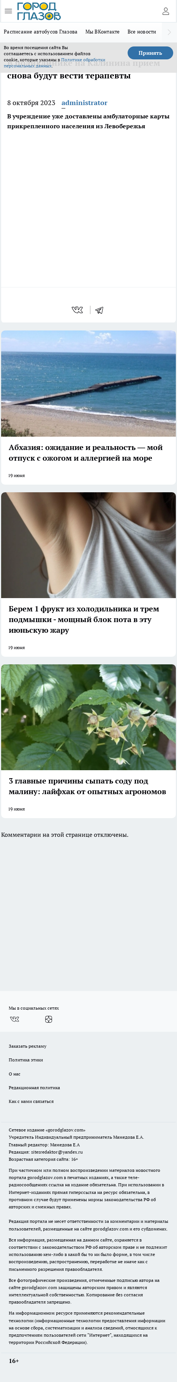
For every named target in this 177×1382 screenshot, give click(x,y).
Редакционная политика (34, 1087)
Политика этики (26, 1060)
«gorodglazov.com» (65, 1130)
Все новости (142, 31)
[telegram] (101, 310)
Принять (150, 52)
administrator (84, 102)
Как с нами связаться (31, 1101)
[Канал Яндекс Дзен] (48, 1019)
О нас (15, 1074)
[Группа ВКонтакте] (14, 1019)
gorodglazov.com (45, 1177)
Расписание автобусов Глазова (41, 31)
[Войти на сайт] (165, 11)
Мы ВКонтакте (102, 31)
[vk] (78, 310)
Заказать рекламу (27, 1046)
